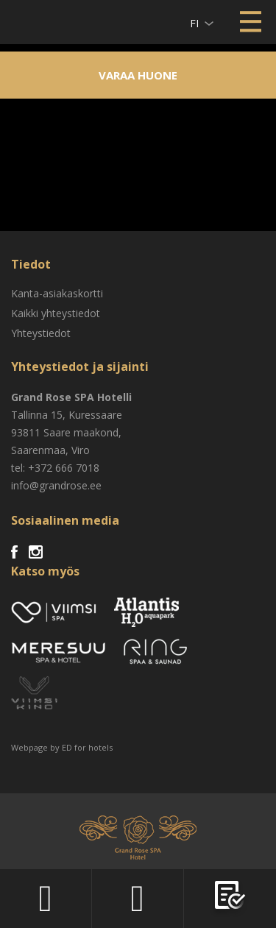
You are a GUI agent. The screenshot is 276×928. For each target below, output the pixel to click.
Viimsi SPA (30, 21)
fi (194, 23)
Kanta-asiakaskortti (57, 293)
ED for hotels (87, 747)
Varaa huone (138, 75)
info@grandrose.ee (56, 485)
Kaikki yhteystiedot (55, 313)
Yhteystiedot (41, 333)
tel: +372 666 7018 (55, 468)
